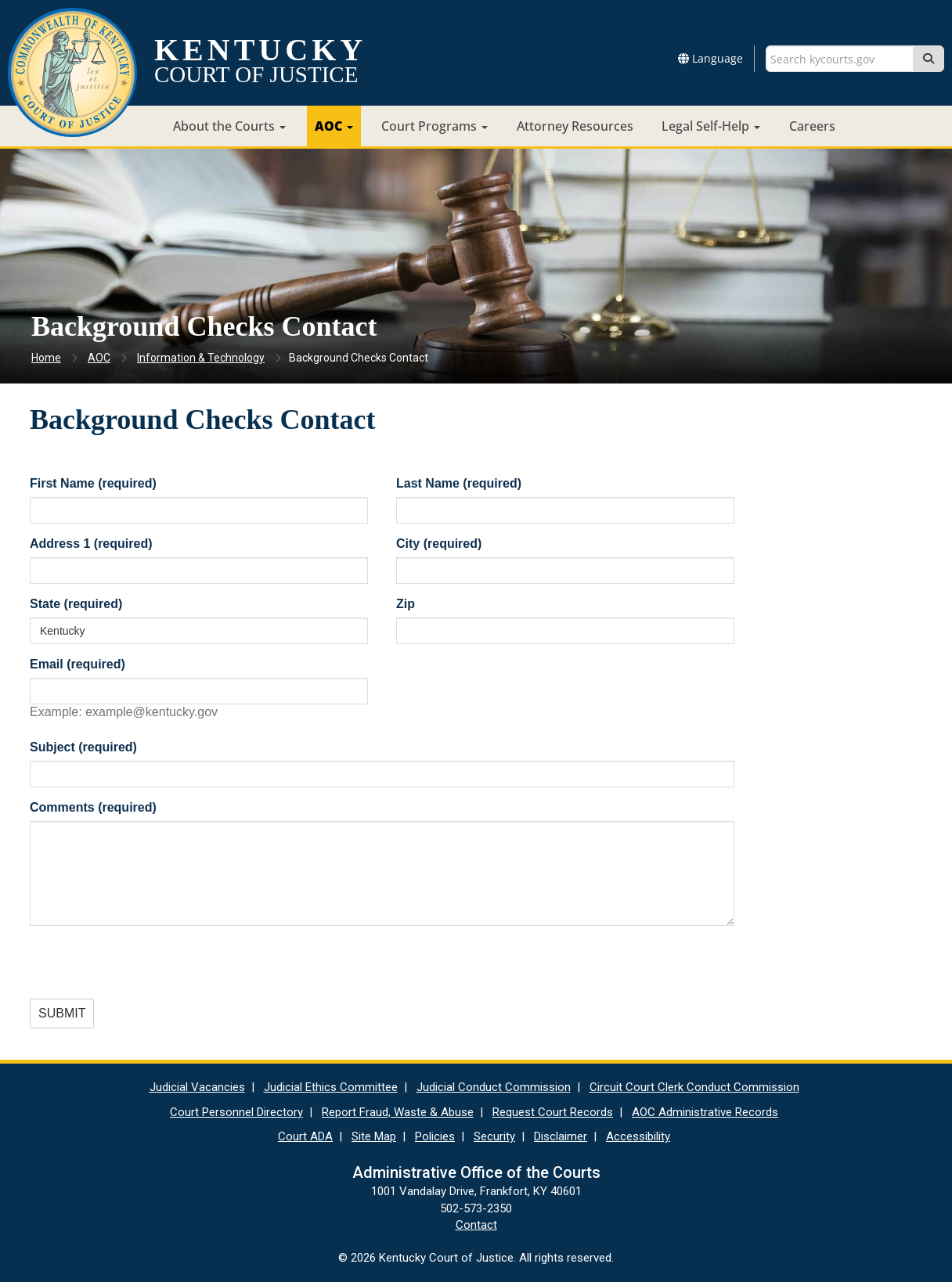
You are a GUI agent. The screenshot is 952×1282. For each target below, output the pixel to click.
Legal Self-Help (711, 126)
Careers (812, 126)
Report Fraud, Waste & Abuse (398, 1112)
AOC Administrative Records (705, 1112)
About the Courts (229, 126)
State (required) (76, 603)
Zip (405, 603)
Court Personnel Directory (236, 1112)
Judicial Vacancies (197, 1087)
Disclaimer (560, 1136)
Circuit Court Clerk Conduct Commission (694, 1087)
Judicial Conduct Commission (493, 1087)
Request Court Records (552, 1112)
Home (46, 357)
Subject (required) (83, 747)
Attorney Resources (575, 126)
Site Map (374, 1136)
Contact (476, 1225)
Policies (435, 1136)
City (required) (438, 543)
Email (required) (77, 664)
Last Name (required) (458, 483)
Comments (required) (93, 807)
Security (494, 1136)
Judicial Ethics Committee (331, 1087)
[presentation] (149, 968)
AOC (334, 126)
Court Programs (434, 126)
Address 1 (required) (91, 543)
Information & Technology (201, 357)
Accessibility (638, 1136)
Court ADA (305, 1136)
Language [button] (710, 58)
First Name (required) (93, 483)
